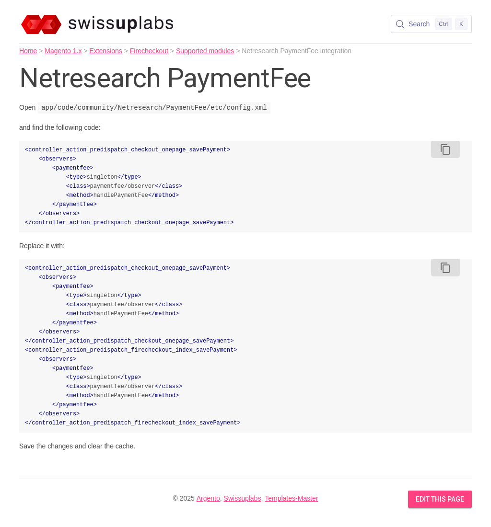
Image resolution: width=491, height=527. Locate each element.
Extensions (105, 51)
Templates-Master (291, 498)
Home (28, 51)
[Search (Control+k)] (431, 24)
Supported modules (205, 51)
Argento (208, 498)
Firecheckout (149, 51)
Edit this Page (440, 499)
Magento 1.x (63, 51)
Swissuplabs (242, 498)
